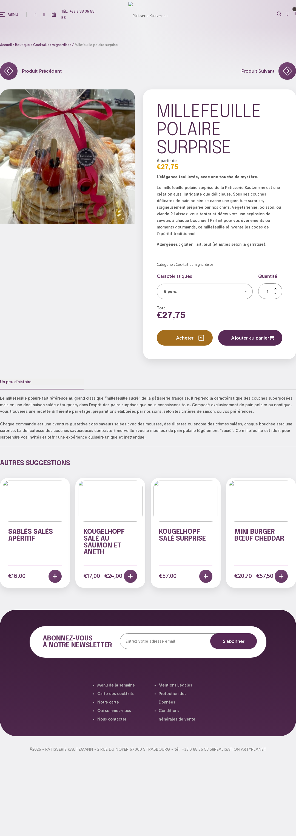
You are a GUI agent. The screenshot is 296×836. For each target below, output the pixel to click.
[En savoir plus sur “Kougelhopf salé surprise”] (205, 576)
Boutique (22, 45)
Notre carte (108, 702)
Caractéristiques (174, 276)
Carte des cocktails (115, 693)
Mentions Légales (175, 685)
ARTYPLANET (253, 749)
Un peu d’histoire (16, 381)
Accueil (6, 45)
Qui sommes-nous (114, 710)
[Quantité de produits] (270, 291)
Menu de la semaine (116, 685)
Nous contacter (111, 719)
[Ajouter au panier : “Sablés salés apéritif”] (55, 576)
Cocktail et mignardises (52, 45)
